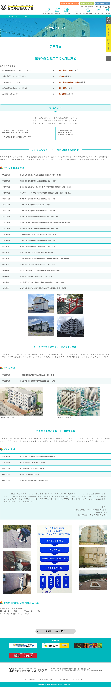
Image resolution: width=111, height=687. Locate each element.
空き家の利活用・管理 (101, 3)
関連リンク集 (64, 680)
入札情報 (95, 7)
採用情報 (90, 7)
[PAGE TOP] (108, 58)
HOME (11, 16)
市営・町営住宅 (76, 11)
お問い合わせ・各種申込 (47, 680)
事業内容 (27, 16)
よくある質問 (99, 11)
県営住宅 (58, 11)
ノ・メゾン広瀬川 (30, 680)
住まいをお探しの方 (47, 11)
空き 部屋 (108, 20)
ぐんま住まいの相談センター (69, 3)
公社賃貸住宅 (66, 11)
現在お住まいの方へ (86, 3)
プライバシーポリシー (79, 680)
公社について (83, 7)
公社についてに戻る (55, 631)
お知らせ (107, 11)
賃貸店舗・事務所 (88, 11)
